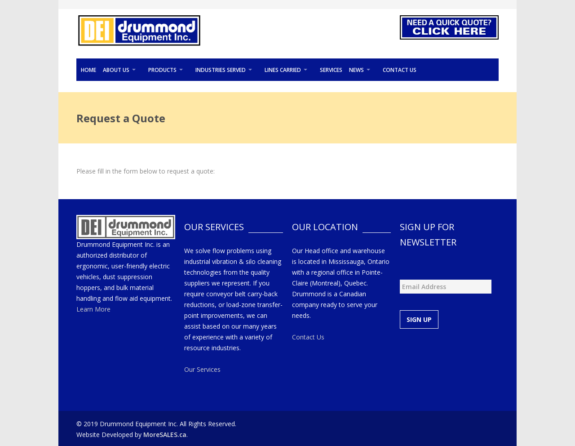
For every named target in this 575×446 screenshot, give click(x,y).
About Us (116, 70)
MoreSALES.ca (164, 434)
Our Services (202, 369)
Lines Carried (283, 70)
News (356, 70)
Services (331, 70)
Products (162, 70)
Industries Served (220, 70)
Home (88, 70)
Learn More (93, 309)
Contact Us (399, 70)
